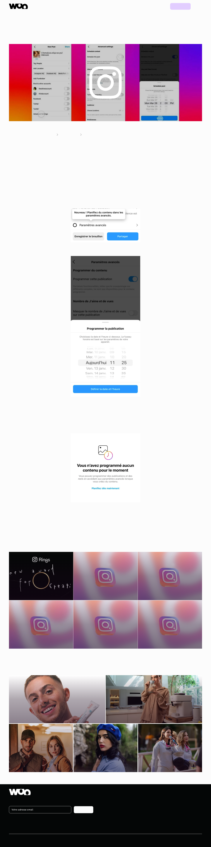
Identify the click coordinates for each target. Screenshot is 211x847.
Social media (139, 803)
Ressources (131, 6)
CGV (177, 840)
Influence (137, 798)
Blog (162, 6)
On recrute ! (187, 803)
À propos (186, 798)
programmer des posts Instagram (113, 155)
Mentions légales (193, 840)
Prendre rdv (180, 6)
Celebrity (137, 815)
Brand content (140, 809)
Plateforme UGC (69, 6)
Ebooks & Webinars (167, 809)
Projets (149, 6)
